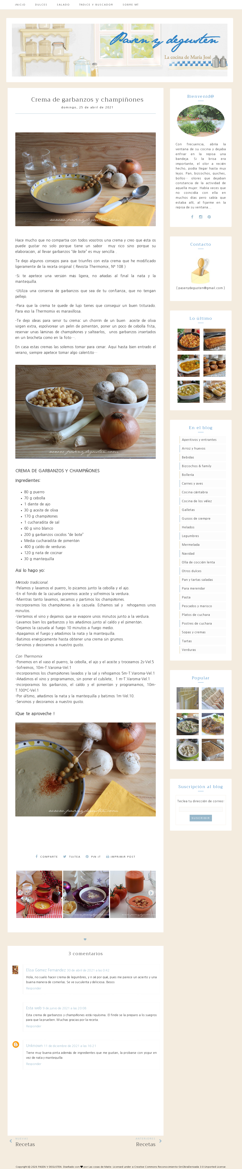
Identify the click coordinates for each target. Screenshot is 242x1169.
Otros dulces (192, 570)
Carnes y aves (192, 483)
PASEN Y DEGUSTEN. (50, 1167)
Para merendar (193, 588)
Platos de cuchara (196, 614)
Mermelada (191, 544)
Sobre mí (131, 4)
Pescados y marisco (197, 606)
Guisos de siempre (196, 518)
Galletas (188, 509)
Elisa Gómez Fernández (46, 970)
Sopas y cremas (194, 632)
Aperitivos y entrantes (199, 439)
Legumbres (190, 535)
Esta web (34, 1008)
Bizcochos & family (196, 466)
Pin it (93, 856)
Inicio (20, 4)
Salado (63, 4)
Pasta (186, 597)
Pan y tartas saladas (197, 579)
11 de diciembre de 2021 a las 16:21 (70, 1045)
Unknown (34, 1046)
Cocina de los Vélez (197, 501)
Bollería (188, 474)
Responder (33, 988)
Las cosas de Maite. (101, 1167)
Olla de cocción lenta (198, 562)
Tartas (187, 641)
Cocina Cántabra (195, 492)
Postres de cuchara (197, 623)
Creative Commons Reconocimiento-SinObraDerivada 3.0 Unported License (180, 1167)
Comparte (47, 856)
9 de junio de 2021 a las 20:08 (64, 1008)
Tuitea (72, 856)
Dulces (41, 4)
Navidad (188, 553)
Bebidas (188, 457)
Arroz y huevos (194, 448)
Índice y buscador (96, 4)
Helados (188, 527)
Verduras (189, 649)
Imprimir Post (121, 856)
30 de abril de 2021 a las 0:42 (88, 970)
